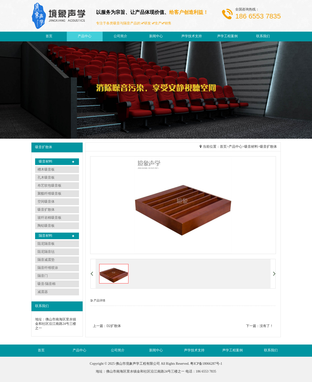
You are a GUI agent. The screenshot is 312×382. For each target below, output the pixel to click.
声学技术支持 (191, 36)
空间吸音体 (46, 202)
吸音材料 (45, 162)
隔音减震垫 (46, 260)
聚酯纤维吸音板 (49, 194)
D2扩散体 (114, 326)
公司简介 (120, 36)
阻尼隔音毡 (46, 252)
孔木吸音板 (46, 178)
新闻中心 (156, 36)
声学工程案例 (227, 36)
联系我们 (263, 36)
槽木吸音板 (46, 170)
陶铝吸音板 (46, 226)
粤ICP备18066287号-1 (206, 364)
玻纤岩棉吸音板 (49, 218)
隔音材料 (45, 236)
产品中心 (84, 36)
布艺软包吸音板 (49, 186)
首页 (49, 36)
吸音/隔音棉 (47, 284)
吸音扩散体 (46, 210)
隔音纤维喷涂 (48, 268)
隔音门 (43, 276)
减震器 (43, 292)
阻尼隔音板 (46, 244)
